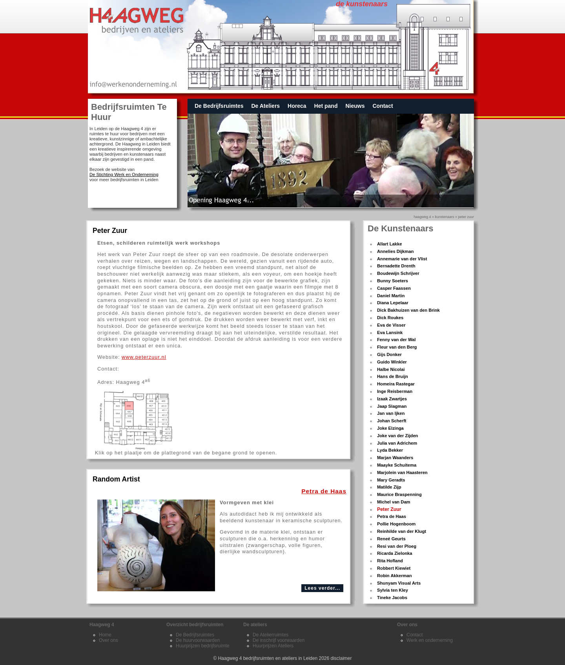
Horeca (297, 106)
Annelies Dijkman (395, 251)
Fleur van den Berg (397, 347)
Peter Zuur (466, 217)
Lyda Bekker (390, 450)
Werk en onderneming (429, 640)
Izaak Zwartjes (392, 398)
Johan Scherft (391, 420)
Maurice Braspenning (399, 494)
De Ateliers (265, 106)
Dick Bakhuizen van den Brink (408, 310)
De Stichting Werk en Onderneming (124, 174)
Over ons (108, 640)
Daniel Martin (391, 295)
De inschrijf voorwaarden (278, 640)
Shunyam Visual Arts (399, 583)
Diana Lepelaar (392, 302)
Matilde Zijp (389, 487)
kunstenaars (444, 217)
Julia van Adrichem (397, 443)
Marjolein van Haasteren (402, 472)
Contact (382, 106)
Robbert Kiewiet (393, 568)
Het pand (326, 106)
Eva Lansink (390, 332)
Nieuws (355, 106)
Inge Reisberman (394, 391)
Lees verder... (322, 588)
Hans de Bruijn (392, 376)
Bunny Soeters (392, 280)
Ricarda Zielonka (394, 553)
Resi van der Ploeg (396, 546)
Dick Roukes (390, 317)
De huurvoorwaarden (198, 640)
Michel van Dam (393, 502)
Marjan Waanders (395, 457)
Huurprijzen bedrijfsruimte (203, 646)
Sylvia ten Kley (392, 590)
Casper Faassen (394, 288)
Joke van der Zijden (397, 435)
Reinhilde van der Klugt (401, 531)
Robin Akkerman (394, 575)
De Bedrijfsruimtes (219, 106)
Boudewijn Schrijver (398, 273)
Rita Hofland (390, 560)
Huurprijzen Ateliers (273, 646)
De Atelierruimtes (270, 635)
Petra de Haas (391, 516)
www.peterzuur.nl (144, 357)
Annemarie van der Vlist (402, 258)
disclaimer (341, 658)
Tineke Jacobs (392, 597)
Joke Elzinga (390, 428)
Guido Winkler (392, 362)
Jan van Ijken (391, 413)
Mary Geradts (391, 480)
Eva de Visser (391, 325)
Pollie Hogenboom (396, 523)
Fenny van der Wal (396, 339)
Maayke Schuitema (396, 465)
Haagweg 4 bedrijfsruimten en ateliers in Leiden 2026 (274, 658)
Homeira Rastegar (396, 384)
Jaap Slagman (391, 406)
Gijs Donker (389, 354)
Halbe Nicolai (391, 369)
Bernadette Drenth (396, 265)
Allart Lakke (389, 244)
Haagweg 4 (422, 217)
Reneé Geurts (391, 538)
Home (105, 635)
